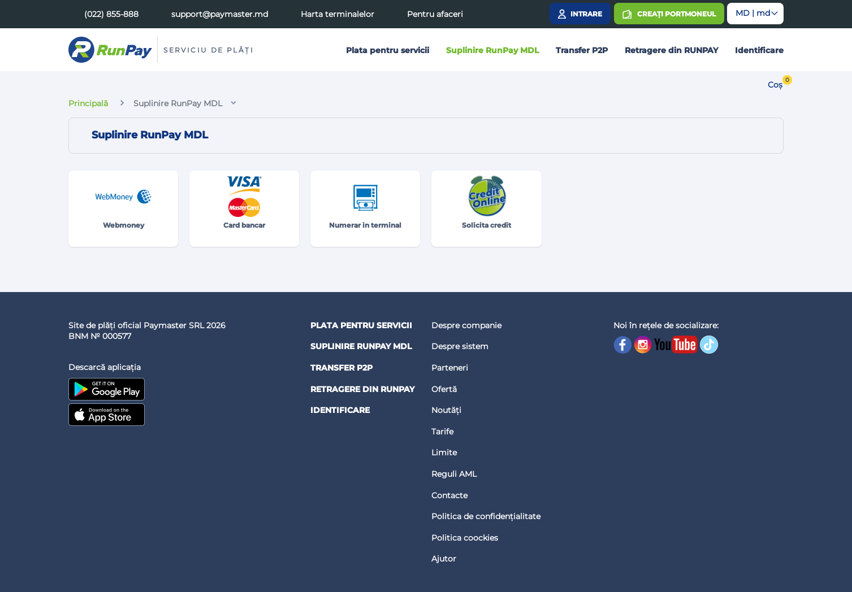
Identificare (759, 50)
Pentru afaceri (435, 14)
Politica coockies (464, 538)
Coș (775, 85)
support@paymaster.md (219, 14)
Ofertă (444, 389)
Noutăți (446, 410)
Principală (88, 103)
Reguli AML (454, 474)
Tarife (442, 431)
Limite (444, 452)
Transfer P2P (582, 50)
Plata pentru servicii (387, 50)
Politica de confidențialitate (485, 516)
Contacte (449, 495)
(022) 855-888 (111, 14)
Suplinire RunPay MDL (492, 50)
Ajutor (443, 559)
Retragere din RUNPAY (671, 50)
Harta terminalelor (337, 14)
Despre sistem (459, 346)
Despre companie (466, 325)
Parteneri (449, 368)
